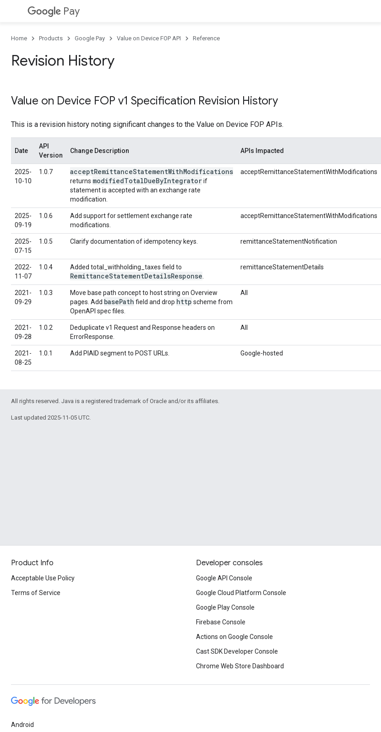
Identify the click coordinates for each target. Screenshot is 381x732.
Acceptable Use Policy (43, 578)
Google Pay (90, 38)
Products (51, 38)
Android (22, 724)
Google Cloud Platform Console (241, 592)
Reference (206, 38)
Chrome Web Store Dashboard (240, 666)
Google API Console (224, 578)
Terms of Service (35, 592)
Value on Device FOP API (149, 38)
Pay (53, 11)
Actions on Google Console (234, 636)
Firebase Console (220, 622)
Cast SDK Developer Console (237, 651)
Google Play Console (225, 607)
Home (19, 38)
